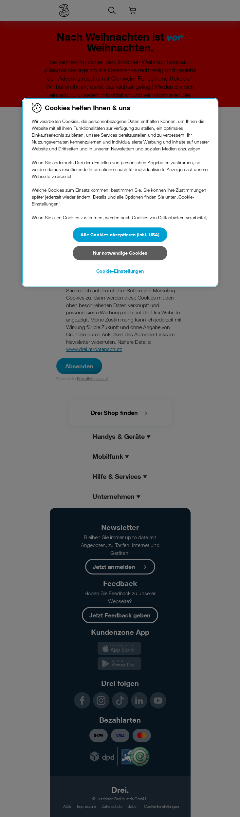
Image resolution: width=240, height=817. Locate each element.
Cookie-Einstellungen (120, 271)
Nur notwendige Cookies (120, 253)
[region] (120, 192)
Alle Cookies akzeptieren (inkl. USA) (120, 234)
